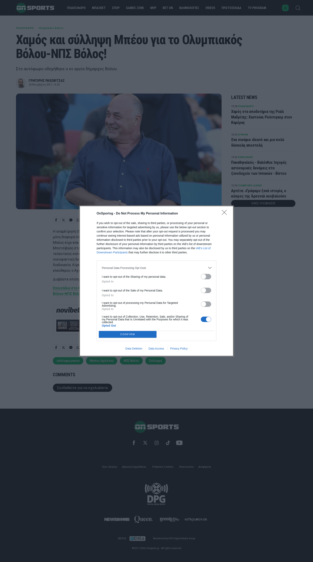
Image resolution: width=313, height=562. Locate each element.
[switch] (206, 276)
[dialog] (156, 281)
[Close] (225, 213)
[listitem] (156, 268)
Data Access (156, 348)
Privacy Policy (179, 348)
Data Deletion (133, 348)
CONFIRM (127, 334)
